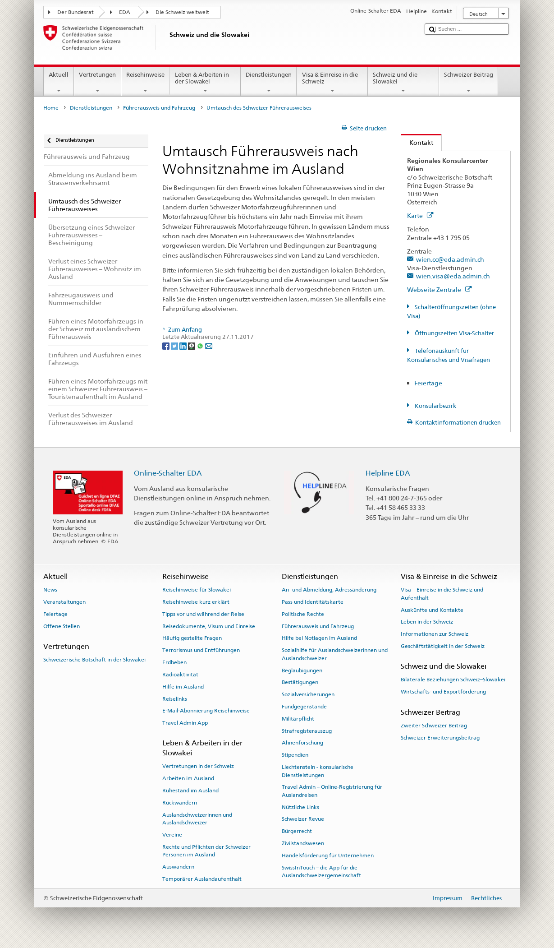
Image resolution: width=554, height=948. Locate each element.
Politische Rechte (303, 614)
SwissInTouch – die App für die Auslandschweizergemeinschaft (321, 872)
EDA (124, 12)
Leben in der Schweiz (427, 622)
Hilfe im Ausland (183, 687)
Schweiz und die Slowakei (403, 82)
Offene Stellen (61, 626)
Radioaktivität (180, 674)
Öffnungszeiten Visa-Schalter (453, 333)
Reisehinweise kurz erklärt (195, 602)
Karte (420, 215)
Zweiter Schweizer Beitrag (434, 725)
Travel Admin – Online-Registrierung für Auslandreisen (332, 791)
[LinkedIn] (183, 345)
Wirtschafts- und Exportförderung (443, 692)
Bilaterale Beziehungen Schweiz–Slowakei (453, 679)
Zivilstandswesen (303, 843)
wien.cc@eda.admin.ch (450, 259)
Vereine (172, 835)
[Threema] (192, 345)
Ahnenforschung (302, 743)
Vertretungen (97, 82)
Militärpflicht (298, 719)
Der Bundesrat (75, 12)
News (50, 590)
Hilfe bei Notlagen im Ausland (319, 638)
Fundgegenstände (304, 706)
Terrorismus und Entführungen (201, 650)
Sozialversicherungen (308, 694)
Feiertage (428, 383)
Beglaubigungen (302, 670)
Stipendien (295, 755)
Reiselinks (174, 698)
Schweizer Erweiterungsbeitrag (440, 737)
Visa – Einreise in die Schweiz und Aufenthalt (442, 594)
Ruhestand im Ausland (190, 790)
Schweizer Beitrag (469, 82)
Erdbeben (174, 662)
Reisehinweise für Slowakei (196, 590)
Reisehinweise (145, 82)
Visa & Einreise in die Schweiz (332, 82)
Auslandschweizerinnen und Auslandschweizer (197, 819)
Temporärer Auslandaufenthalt (202, 879)
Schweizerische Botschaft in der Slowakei (94, 660)
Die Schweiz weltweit (182, 12)
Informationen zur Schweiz (434, 634)
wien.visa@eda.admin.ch (453, 276)
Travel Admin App (185, 723)
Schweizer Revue (303, 819)
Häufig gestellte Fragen (192, 638)
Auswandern (178, 867)
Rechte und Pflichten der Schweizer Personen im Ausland (206, 851)
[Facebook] (166, 345)
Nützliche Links (300, 807)
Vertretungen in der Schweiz (198, 766)
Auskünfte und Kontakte (432, 609)
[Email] (208, 345)
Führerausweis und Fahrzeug (159, 108)
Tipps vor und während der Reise (203, 614)
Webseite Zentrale (439, 289)
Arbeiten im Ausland (188, 778)
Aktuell (58, 82)
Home (51, 108)
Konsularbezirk (434, 405)
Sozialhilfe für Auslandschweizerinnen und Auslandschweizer (335, 654)
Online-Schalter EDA (168, 473)
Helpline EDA (388, 473)
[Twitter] (175, 345)
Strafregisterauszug (307, 730)
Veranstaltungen (64, 602)
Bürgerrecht (297, 831)
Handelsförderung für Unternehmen (328, 855)
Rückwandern (179, 803)
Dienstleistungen (269, 82)
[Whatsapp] (201, 345)
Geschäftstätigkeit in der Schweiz (443, 646)
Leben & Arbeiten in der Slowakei (205, 82)
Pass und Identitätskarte (312, 602)
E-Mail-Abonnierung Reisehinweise (206, 711)
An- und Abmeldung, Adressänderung (329, 590)
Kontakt (417, 142)
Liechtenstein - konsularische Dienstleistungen (317, 771)
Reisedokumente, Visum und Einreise (208, 626)
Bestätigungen (300, 682)
